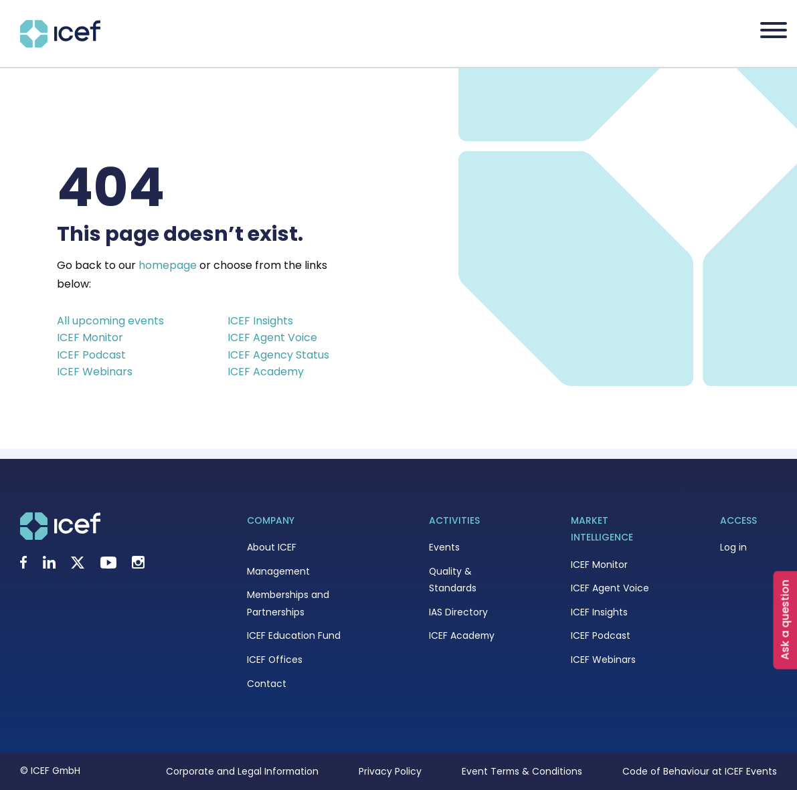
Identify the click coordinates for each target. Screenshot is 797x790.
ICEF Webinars (94, 371)
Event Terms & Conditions (522, 771)
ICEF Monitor (90, 337)
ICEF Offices (274, 659)
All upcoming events (110, 320)
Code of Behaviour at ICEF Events (699, 771)
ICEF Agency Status (278, 355)
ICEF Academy (266, 371)
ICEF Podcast (91, 355)
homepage (168, 265)
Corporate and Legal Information (242, 771)
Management (278, 571)
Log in (733, 547)
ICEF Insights (260, 320)
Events (444, 547)
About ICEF (271, 547)
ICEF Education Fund (294, 635)
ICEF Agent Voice (272, 337)
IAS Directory (458, 612)
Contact (266, 683)
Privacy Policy (390, 771)
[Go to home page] (60, 44)
